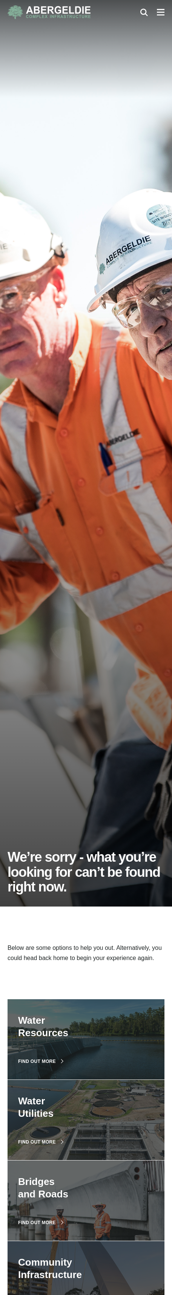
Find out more (40, 1061)
